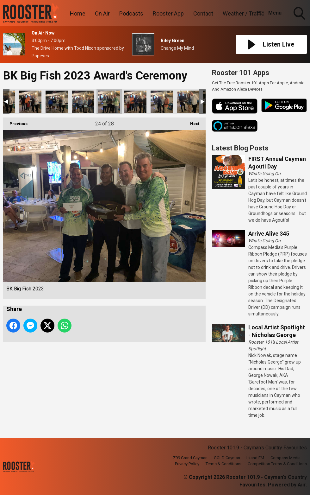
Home (77, 13)
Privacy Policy (187, 463)
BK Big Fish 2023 (30, 102)
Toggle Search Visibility (300, 14)
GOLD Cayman (227, 457)
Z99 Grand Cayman (190, 457)
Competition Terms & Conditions (277, 463)
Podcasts (131, 13)
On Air (102, 13)
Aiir (302, 485)
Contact (203, 13)
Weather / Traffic (243, 13)
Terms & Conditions (223, 463)
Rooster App (168, 13)
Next (191, 121)
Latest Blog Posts (240, 148)
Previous (15, 121)
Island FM (255, 457)
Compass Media (285, 457)
